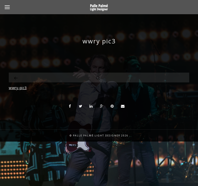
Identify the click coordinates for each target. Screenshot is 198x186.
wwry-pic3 (18, 87)
